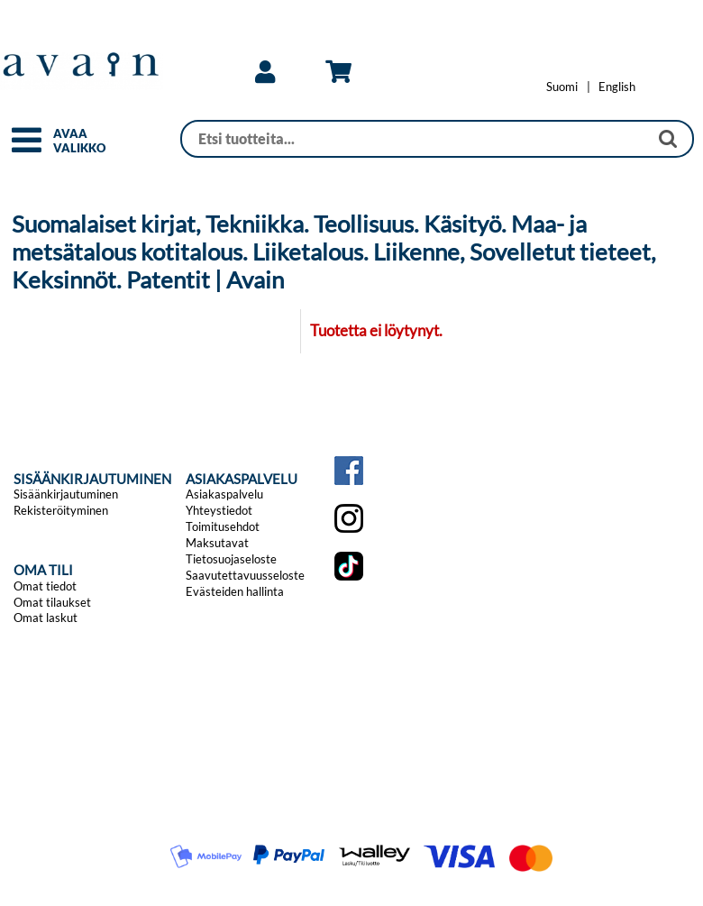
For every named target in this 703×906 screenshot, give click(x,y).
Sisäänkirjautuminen (66, 494)
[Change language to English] (616, 86)
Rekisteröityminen (61, 510)
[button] (26, 148)
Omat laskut (46, 617)
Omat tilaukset (52, 602)
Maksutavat (217, 542)
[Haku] (415, 139)
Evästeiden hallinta (235, 591)
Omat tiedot (45, 586)
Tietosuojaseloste (231, 559)
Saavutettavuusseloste (245, 575)
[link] (265, 72)
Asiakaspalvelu (224, 494)
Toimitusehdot (223, 526)
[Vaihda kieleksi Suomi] (562, 86)
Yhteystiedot (219, 510)
